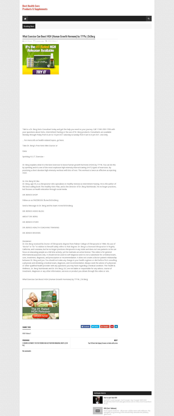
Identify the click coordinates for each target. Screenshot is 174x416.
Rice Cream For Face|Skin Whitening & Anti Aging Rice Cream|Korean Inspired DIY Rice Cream (137, 80)
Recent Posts (122, 179)
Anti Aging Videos (120, 198)
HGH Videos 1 (53, 41)
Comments (141, 179)
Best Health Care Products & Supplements (34, 7)
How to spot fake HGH (130, 40)
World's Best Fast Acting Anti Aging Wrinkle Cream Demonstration (137, 137)
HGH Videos (118, 207)
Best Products (119, 203)
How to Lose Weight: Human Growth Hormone (137, 65)
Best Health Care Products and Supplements (43, 413)
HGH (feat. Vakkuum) (130, 53)
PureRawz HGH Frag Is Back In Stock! (135, 151)
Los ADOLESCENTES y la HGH (132, 93)
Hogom (68, 413)
